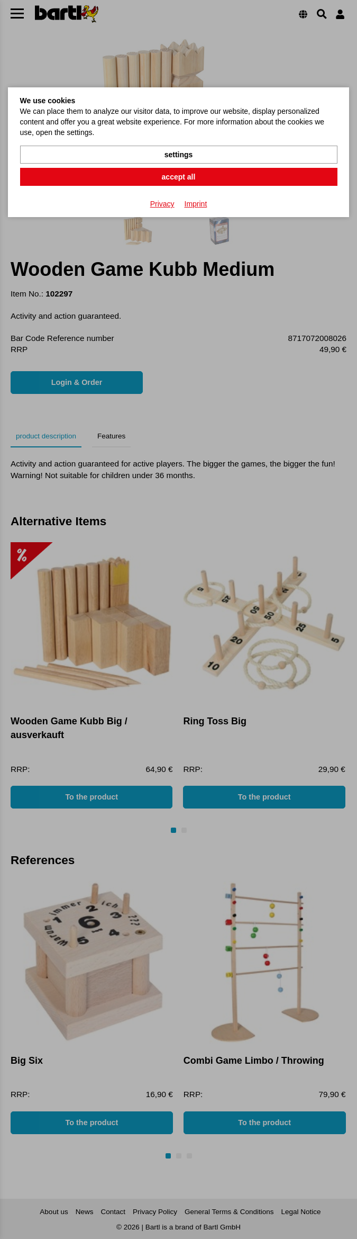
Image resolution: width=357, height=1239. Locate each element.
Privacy (162, 204)
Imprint (196, 204)
